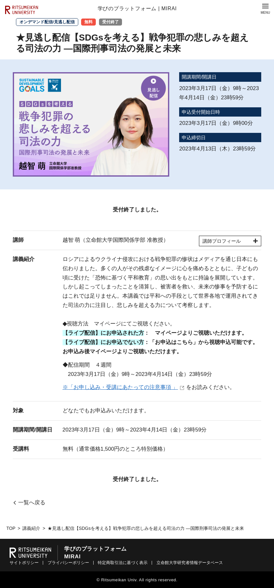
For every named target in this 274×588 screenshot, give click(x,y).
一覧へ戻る (31, 503)
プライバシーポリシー (68, 563)
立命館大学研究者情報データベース (189, 563)
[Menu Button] (265, 8)
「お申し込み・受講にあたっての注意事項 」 (123, 387)
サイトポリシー (24, 563)
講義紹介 (32, 528)
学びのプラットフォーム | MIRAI (137, 8)
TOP (11, 528)
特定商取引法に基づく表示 (123, 563)
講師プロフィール (229, 241)
